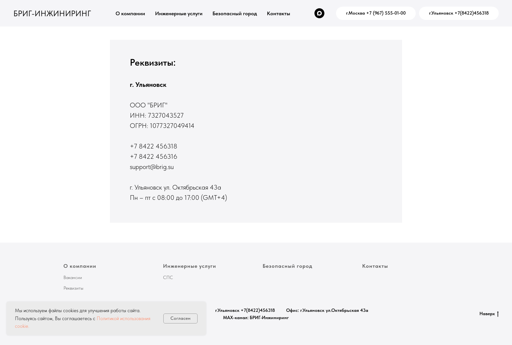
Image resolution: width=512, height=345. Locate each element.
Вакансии (72, 277)
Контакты (278, 13)
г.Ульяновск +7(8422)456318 (245, 310)
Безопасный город (235, 13)
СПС (168, 277)
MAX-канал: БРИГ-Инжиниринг (256, 317)
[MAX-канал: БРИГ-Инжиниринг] (319, 13)
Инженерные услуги (179, 13)
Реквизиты (73, 288)
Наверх (489, 314)
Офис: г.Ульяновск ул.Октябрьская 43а (327, 310)
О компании (130, 13)
